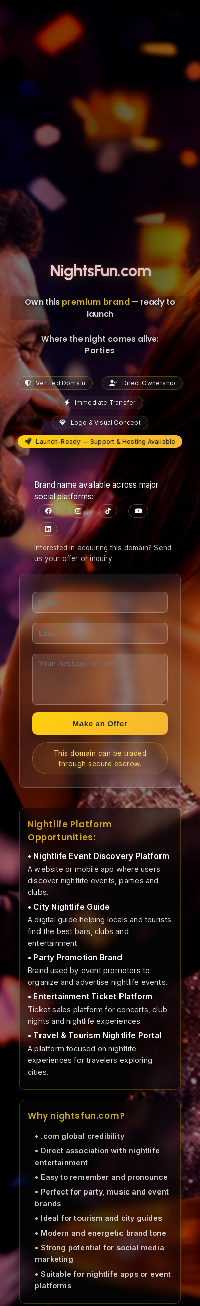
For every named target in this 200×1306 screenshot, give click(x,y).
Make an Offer (99, 731)
